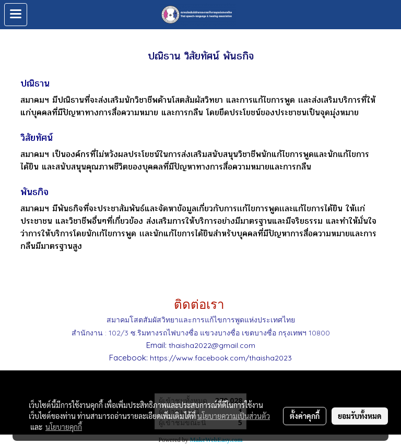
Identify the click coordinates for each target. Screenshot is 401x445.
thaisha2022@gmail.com (212, 345)
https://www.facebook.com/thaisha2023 (221, 358)
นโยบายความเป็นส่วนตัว (233, 415)
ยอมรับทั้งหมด (360, 415)
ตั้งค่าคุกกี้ (305, 415)
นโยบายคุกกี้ (63, 426)
